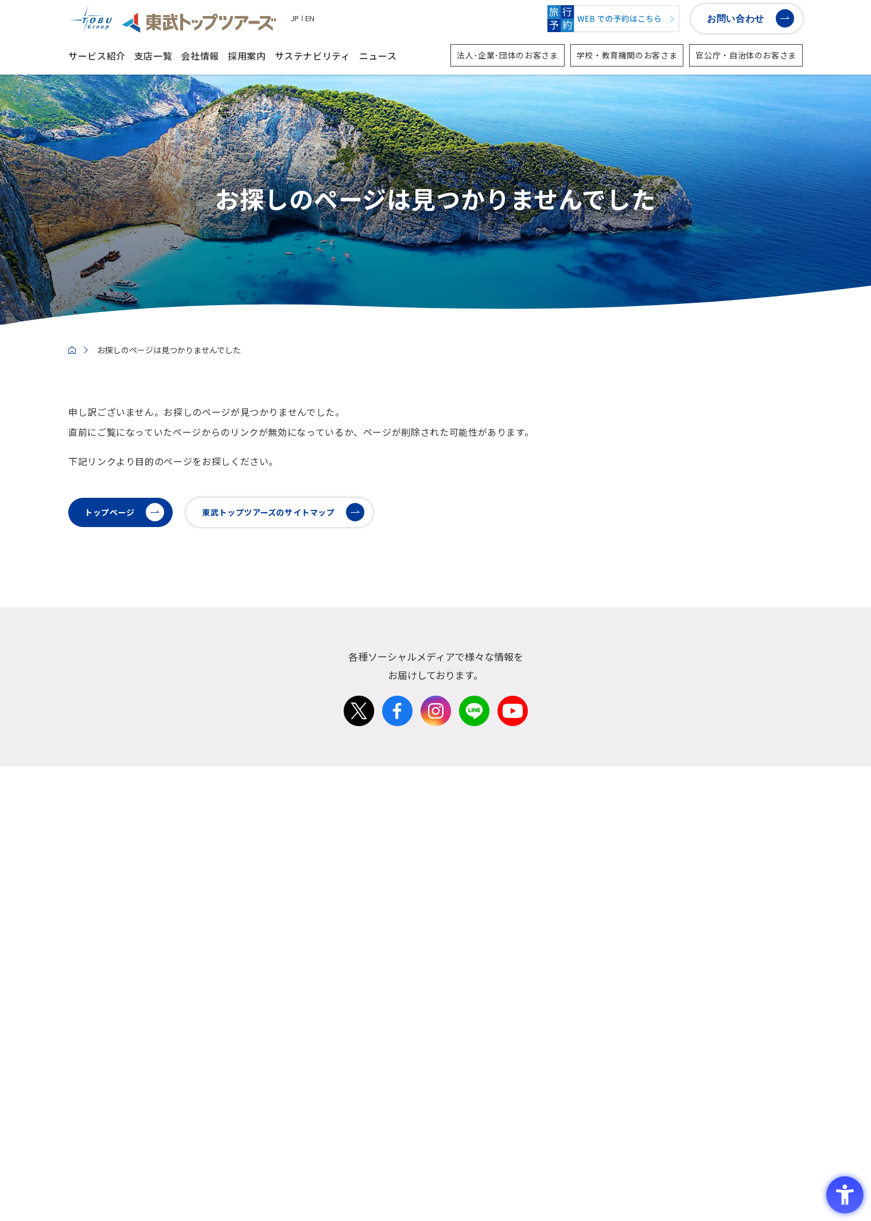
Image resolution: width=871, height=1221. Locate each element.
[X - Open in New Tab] (359, 745)
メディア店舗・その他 (760, 899)
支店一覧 (153, 56)
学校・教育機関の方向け (621, 862)
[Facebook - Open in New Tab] (397, 745)
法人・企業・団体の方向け (626, 844)
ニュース (378, 56)
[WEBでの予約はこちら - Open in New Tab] (613, 18)
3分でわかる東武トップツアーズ (498, 954)
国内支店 (734, 844)
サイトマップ (332, 1190)
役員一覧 (453, 899)
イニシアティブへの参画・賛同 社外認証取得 (661, 1051)
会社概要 (453, 862)
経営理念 (453, 881)
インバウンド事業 (608, 917)
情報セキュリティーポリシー (359, 1184)
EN (309, 18)
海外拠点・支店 (747, 917)
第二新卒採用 (461, 1033)
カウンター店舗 (747, 862)
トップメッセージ (470, 844)
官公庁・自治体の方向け (621, 881)
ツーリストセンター (756, 881)
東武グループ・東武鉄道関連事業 (638, 936)
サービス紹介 (97, 56)
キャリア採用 (461, 1051)
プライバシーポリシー (252, 1184)
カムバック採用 (466, 1069)
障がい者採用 (461, 1088)
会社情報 (200, 56)
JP (294, 18)
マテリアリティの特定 (617, 1033)
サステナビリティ (313, 56)
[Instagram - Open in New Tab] (436, 745)
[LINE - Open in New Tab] (474, 745)
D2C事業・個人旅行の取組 (625, 954)
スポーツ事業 (600, 899)
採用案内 (247, 56)
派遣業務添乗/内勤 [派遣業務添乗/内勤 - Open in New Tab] (472, 1106)
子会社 (730, 936)
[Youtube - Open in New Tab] (512, 745)
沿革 (444, 936)
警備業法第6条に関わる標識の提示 (488, 1184)
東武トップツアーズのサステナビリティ (651, 1014)
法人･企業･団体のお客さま (507, 55)
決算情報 (453, 917)
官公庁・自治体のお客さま (745, 55)
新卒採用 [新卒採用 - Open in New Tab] (453, 1014)
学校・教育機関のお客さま (627, 55)
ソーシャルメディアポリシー (145, 1184)
